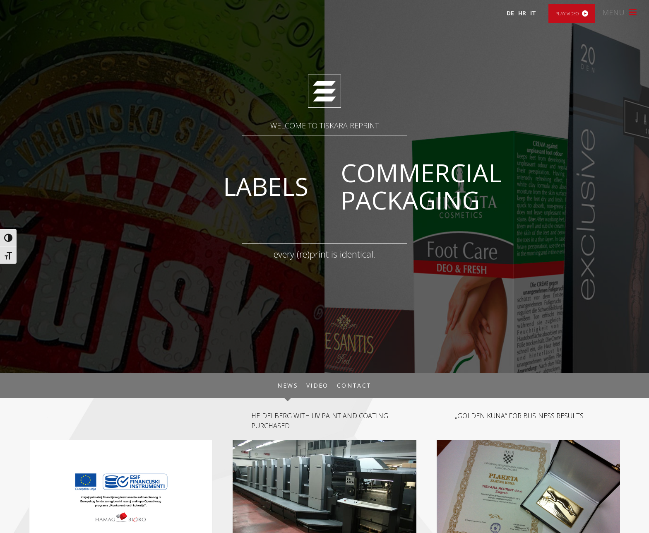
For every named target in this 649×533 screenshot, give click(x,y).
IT (533, 13)
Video (317, 385)
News (287, 385)
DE (510, 13)
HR (522, 13)
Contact (354, 385)
